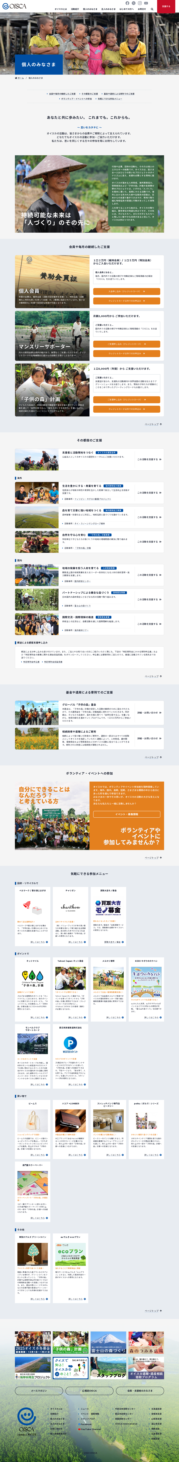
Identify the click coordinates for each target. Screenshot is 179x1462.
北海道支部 (156, 1409)
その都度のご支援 (89, 94)
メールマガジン (39, 1390)
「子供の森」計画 (82, 548)
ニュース (85, 1409)
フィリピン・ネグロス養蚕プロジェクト (92, 499)
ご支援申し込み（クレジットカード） (127, 344)
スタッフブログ (88, 1419)
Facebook (86, 1424)
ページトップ (153, 424)
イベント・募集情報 (126, 814)
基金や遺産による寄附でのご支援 (118, 94)
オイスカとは (61, 9)
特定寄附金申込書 (30, 662)
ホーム (19, 78)
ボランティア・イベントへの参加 (75, 99)
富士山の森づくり (82, 606)
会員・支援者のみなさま (140, 1390)
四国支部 (155, 1439)
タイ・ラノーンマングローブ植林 (89, 523)
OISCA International (126, 1424)
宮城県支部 (156, 1414)
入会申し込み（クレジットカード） (127, 291)
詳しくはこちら (39, 942)
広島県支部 (156, 1434)
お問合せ (142, 9)
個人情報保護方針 (58, 1434)
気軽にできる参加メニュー (109, 99)
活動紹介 (75, 9)
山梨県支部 (156, 1419)
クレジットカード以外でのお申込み (127, 301)
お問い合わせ (56, 1429)
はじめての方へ (127, 9)
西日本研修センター (124, 1414)
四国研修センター (123, 1419)
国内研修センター (82, 581)
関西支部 (155, 1429)
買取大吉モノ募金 (114, 942)
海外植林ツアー (81, 630)
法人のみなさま (108, 9)
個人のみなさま (90, 9)
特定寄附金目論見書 (52, 662)
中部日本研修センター (125, 1409)
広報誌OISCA (89, 1390)
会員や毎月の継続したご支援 (61, 94)
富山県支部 (156, 1424)
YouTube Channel (91, 1429)
